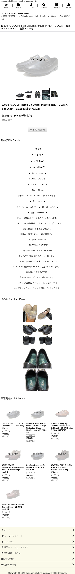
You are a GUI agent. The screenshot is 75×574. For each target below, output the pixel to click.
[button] (44, 6)
